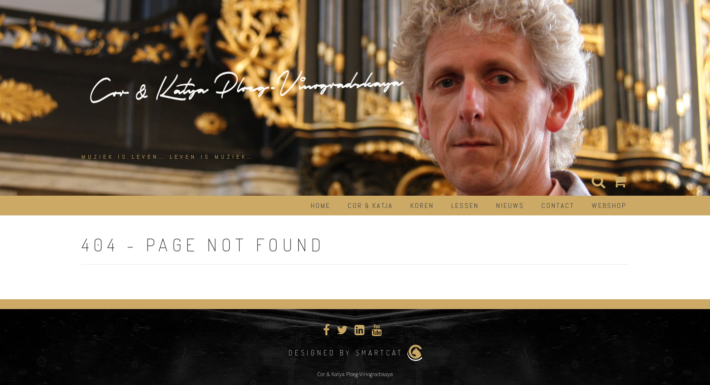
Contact (557, 205)
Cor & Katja (370, 205)
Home (320, 205)
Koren (422, 205)
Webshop (609, 205)
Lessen (465, 205)
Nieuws (510, 205)
